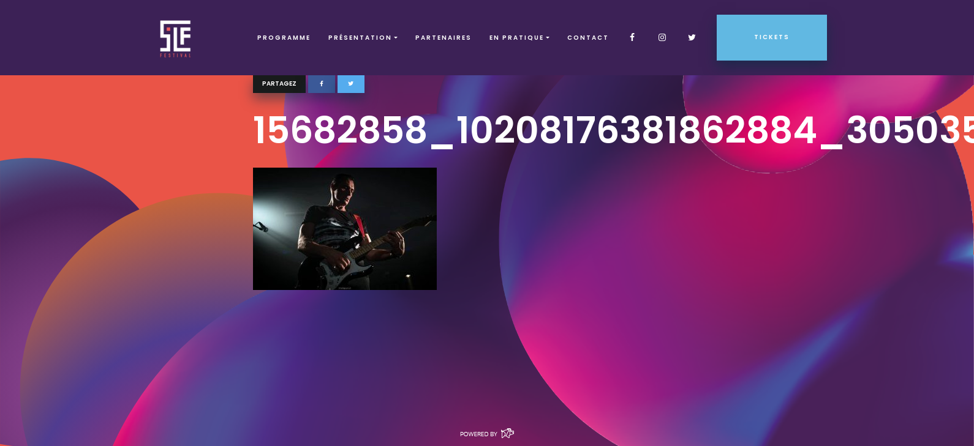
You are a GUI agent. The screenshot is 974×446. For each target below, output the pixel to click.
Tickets (772, 37)
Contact (588, 37)
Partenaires (443, 37)
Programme (284, 37)
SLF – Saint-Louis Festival (176, 37)
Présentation (360, 37)
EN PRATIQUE (516, 37)
